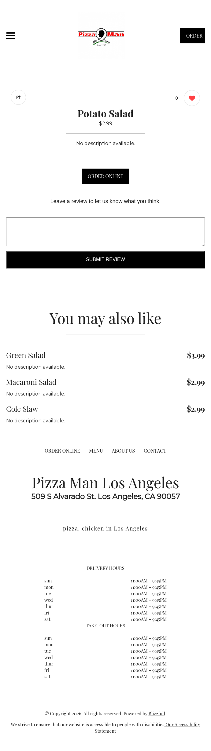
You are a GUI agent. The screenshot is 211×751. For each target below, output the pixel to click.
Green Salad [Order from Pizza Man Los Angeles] (26, 355)
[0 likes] (190, 99)
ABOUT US (123, 450)
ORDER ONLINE (105, 176)
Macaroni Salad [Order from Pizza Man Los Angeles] (31, 382)
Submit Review (105, 259)
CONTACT (155, 450)
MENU (96, 450)
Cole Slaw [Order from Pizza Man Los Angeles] (22, 409)
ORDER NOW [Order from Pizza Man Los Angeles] (194, 37)
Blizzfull (156, 713)
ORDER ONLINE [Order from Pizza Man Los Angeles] (62, 450)
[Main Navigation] (10, 35)
